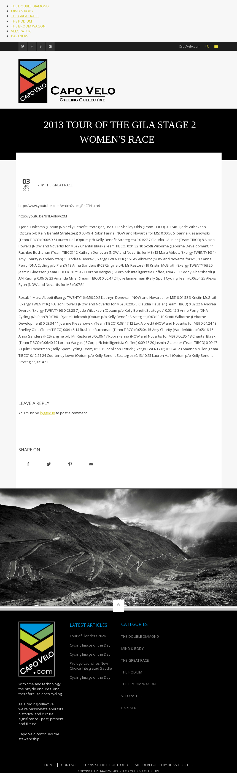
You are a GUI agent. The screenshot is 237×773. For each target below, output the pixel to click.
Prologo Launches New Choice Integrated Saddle (91, 666)
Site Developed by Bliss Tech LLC (164, 764)
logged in (47, 412)
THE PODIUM (21, 21)
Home (49, 764)
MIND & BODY (22, 11)
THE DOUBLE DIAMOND (30, 6)
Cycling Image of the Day (90, 645)
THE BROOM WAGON (28, 26)
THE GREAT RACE (25, 15)
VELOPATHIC (21, 31)
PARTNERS (19, 36)
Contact (69, 764)
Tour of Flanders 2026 (88, 635)
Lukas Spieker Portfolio (106, 764)
